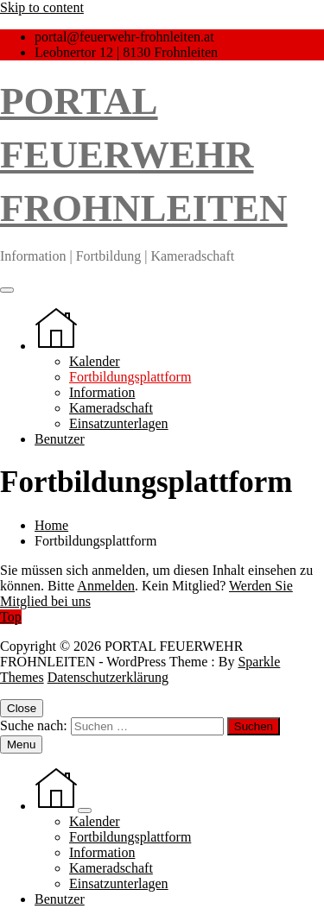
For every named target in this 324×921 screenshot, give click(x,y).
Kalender (94, 361)
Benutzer (60, 439)
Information (102, 392)
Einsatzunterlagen (118, 423)
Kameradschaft (111, 408)
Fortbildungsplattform (130, 376)
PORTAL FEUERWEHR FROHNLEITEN (144, 154)
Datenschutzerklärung (108, 677)
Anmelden (106, 585)
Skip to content (42, 7)
